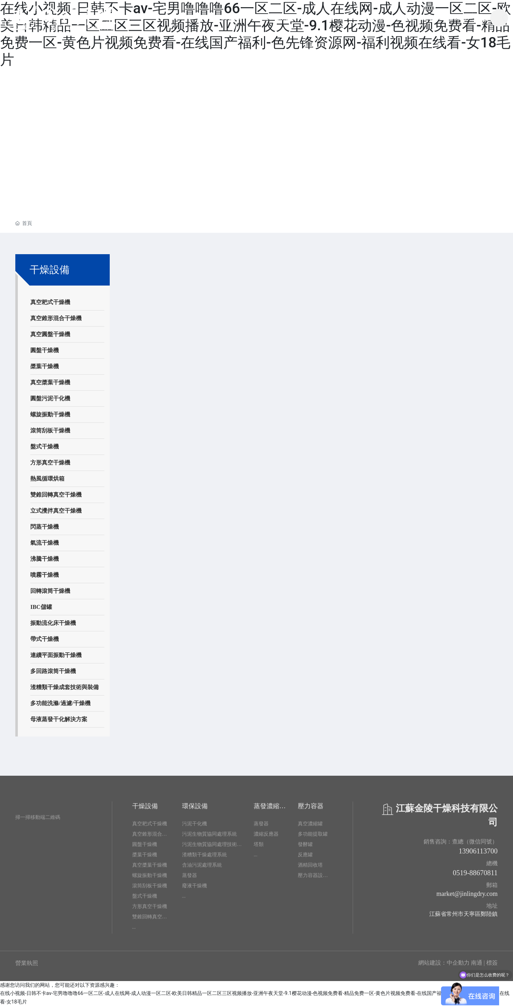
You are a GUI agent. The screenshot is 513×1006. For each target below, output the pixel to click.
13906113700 (478, 854)
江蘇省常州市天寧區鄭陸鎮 (463, 917)
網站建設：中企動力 (444, 963)
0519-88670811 (475, 876)
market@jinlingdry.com (467, 896)
